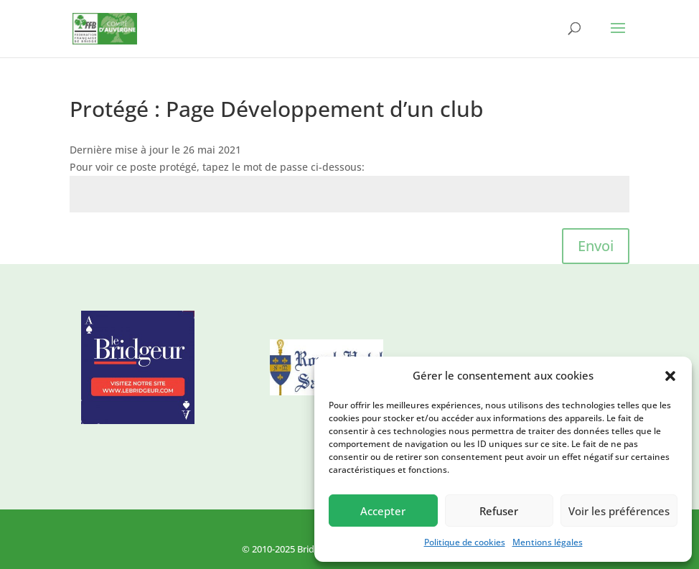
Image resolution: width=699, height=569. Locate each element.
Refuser (498, 511)
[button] (670, 376)
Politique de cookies (464, 542)
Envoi (596, 245)
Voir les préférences (619, 511)
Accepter (382, 511)
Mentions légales (547, 542)
